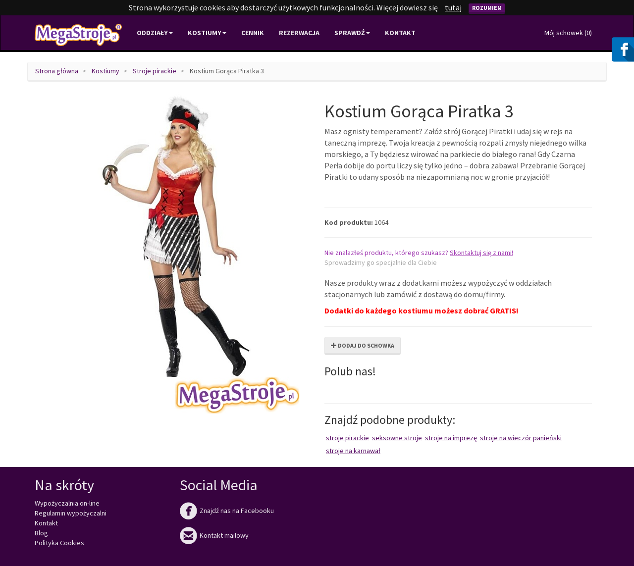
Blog (41, 532)
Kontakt (400, 32)
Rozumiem (487, 7)
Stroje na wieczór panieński (521, 437)
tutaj (453, 7)
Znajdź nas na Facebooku (227, 510)
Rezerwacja (299, 32)
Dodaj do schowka (362, 345)
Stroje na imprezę (451, 437)
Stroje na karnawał (353, 450)
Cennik (252, 32)
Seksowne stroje (397, 437)
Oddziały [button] (155, 32)
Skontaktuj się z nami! (481, 252)
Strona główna (56, 70)
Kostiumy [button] (207, 32)
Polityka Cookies (59, 542)
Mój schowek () (568, 32)
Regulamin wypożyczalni (70, 513)
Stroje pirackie (154, 70)
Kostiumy (105, 70)
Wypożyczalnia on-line (67, 503)
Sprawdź (352, 32)
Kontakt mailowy (214, 535)
